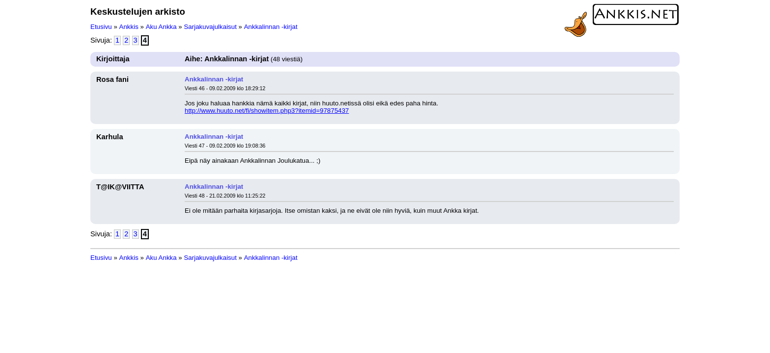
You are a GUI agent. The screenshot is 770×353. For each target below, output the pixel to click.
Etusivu (101, 26)
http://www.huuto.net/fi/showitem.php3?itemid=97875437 (267, 110)
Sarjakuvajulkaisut (210, 26)
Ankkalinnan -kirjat (271, 26)
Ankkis (128, 26)
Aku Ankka (161, 26)
